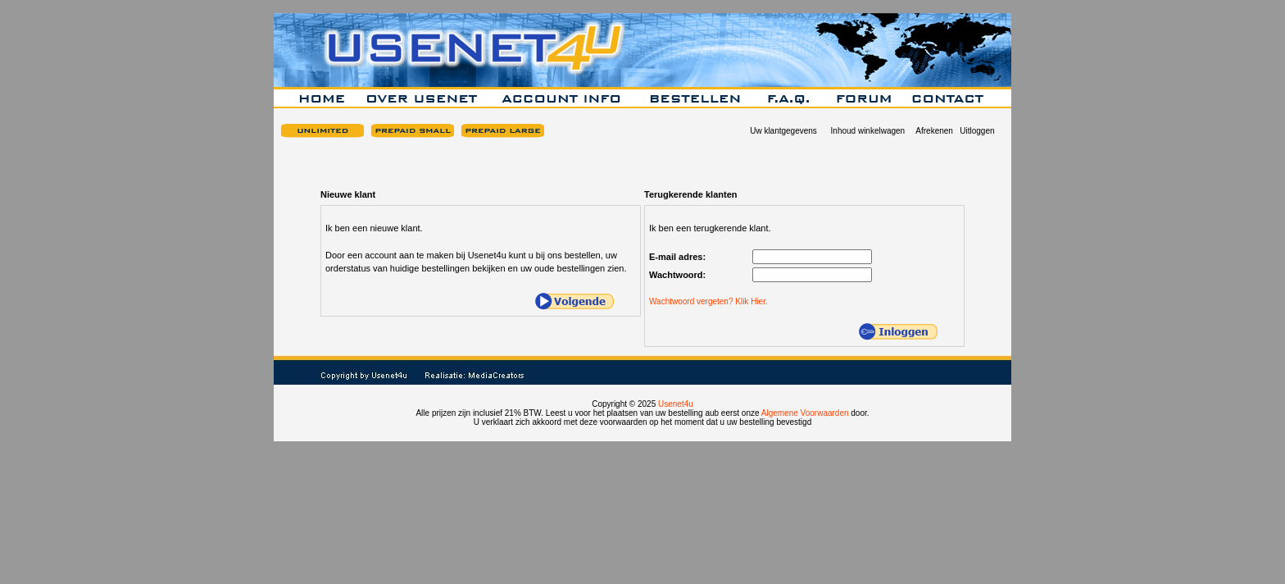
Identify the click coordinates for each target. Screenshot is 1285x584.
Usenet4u (675, 403)
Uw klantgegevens (783, 130)
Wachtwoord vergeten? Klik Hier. (708, 301)
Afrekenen (934, 130)
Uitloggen (977, 130)
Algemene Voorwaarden (805, 412)
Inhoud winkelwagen (868, 130)
